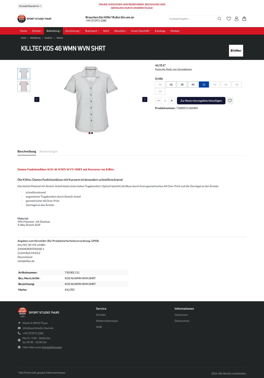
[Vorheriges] (36, 99)
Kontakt (101, 314)
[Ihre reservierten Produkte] (244, 18)
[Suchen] (219, 18)
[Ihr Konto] (236, 18)
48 (236, 84)
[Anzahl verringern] (158, 100)
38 (182, 84)
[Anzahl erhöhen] (171, 100)
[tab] (27, 151)
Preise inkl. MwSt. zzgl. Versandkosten (173, 69)
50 (160, 91)
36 (171, 84)
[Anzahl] (165, 100)
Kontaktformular (52, 347)
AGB (99, 326)
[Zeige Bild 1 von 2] (89, 133)
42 (203, 84)
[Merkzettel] (229, 18)
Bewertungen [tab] (48, 151)
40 (192, 84)
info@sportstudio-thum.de (38, 328)
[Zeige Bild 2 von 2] (92, 133)
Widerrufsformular (107, 320)
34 (160, 84)
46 (225, 84)
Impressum (181, 314)
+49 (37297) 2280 (96, 20)
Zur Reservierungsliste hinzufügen (201, 100)
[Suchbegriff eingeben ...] (192, 18)
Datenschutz (182, 320)
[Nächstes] (144, 99)
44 (214, 84)
